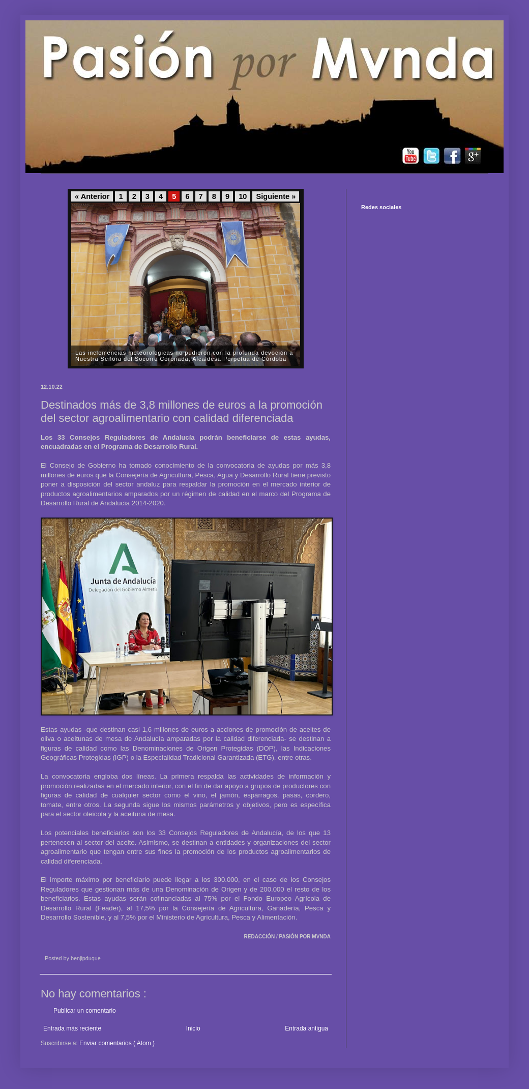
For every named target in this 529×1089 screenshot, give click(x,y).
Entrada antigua (306, 1028)
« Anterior (92, 196)
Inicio (193, 1028)
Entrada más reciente (72, 1028)
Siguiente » (276, 196)
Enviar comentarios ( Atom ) (117, 1043)
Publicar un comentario (84, 1010)
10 (243, 196)
